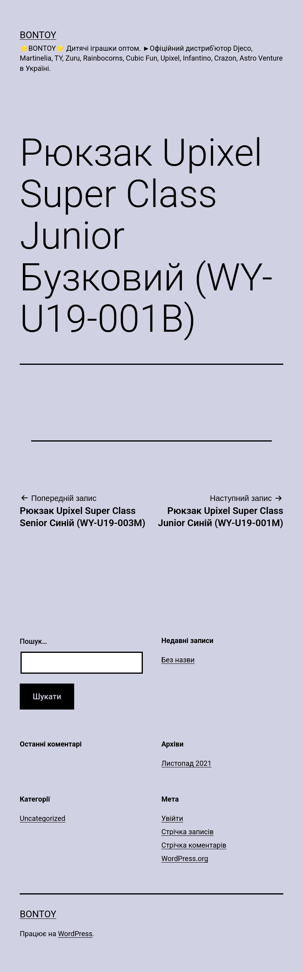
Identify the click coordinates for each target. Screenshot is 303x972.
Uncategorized (42, 818)
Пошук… (33, 641)
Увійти (172, 818)
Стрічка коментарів (193, 845)
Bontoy (38, 35)
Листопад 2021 (186, 763)
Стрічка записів (187, 832)
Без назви (178, 660)
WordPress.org (184, 858)
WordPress (75, 933)
